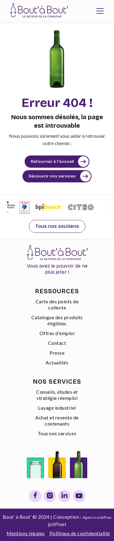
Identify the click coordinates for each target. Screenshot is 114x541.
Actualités (57, 362)
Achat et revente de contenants (57, 420)
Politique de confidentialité (80, 533)
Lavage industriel (57, 408)
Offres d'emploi (57, 333)
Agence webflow (97, 517)
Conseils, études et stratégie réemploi (57, 395)
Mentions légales (26, 533)
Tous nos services (57, 433)
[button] (100, 11)
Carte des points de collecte (57, 304)
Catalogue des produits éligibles (57, 320)
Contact (57, 343)
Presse (57, 353)
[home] (37, 11)
